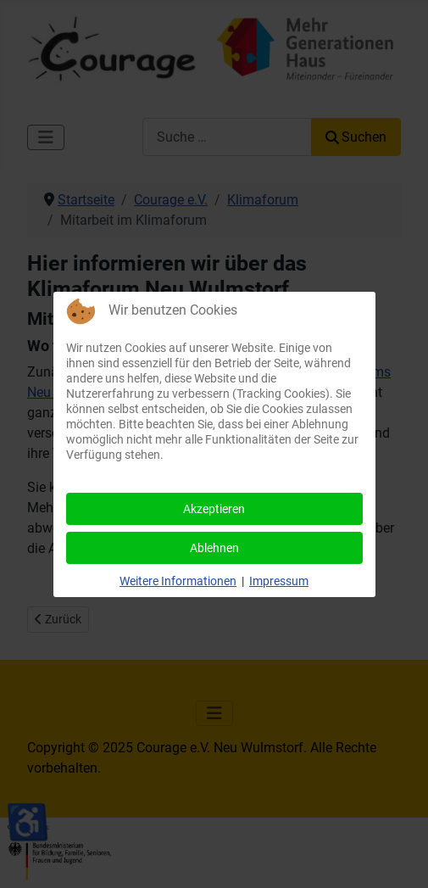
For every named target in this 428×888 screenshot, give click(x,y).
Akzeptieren (214, 509)
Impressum (278, 581)
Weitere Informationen (178, 581)
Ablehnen (214, 548)
